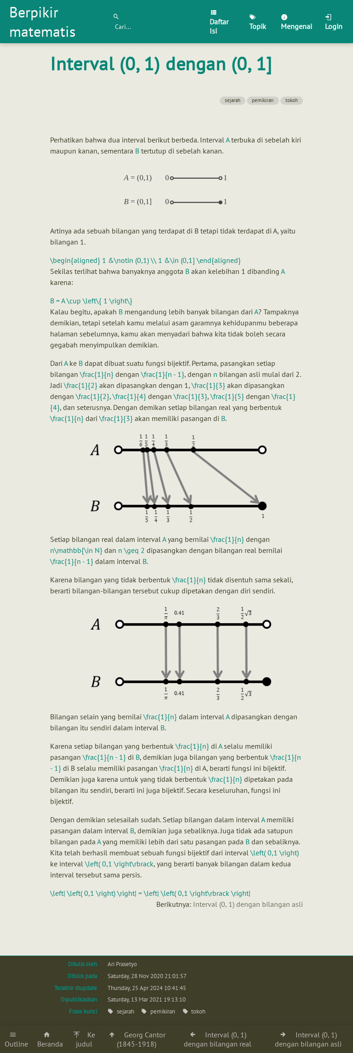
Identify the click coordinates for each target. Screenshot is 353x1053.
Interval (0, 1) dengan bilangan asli (248, 904)
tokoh (291, 100)
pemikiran (262, 100)
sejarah (232, 100)
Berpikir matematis (42, 21)
